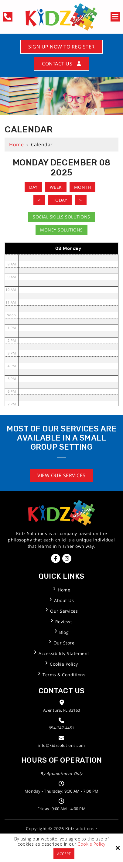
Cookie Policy (91, 844)
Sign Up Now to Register (61, 46)
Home (16, 144)
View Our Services (61, 475)
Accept (64, 853)
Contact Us (61, 63)
